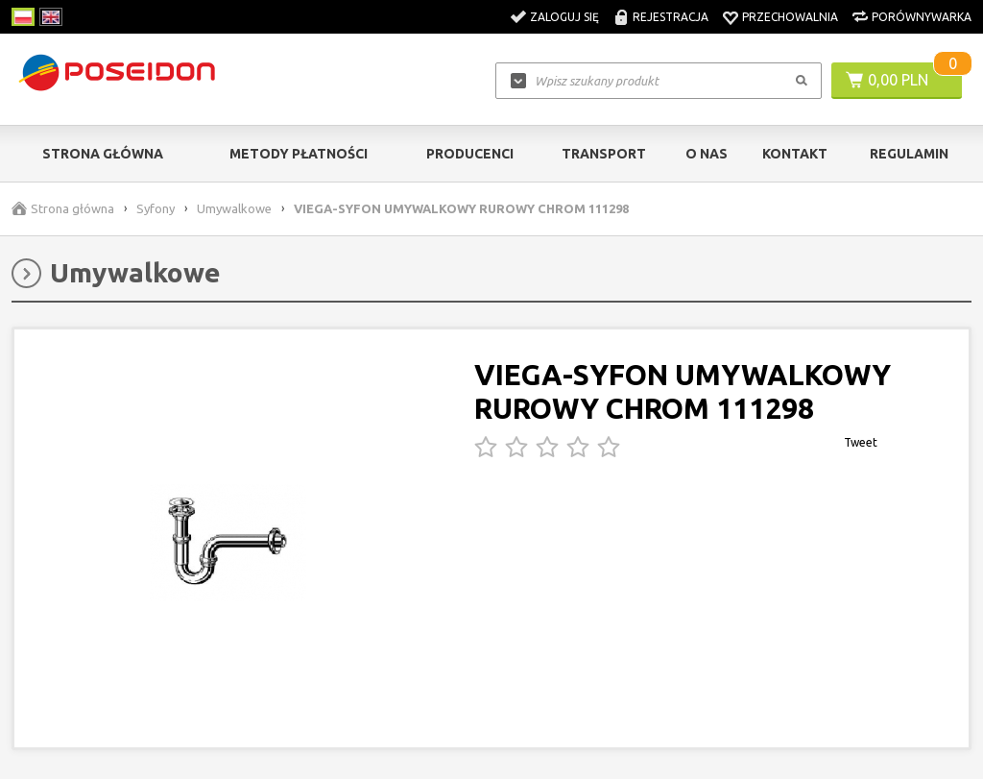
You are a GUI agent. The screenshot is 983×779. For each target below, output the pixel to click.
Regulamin (909, 153)
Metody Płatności (298, 153)
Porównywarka (921, 17)
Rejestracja (670, 17)
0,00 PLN (898, 79)
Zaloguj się (564, 17)
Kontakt (794, 153)
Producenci (470, 153)
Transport (604, 153)
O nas (706, 153)
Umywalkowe (234, 208)
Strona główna (102, 153)
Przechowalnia (790, 17)
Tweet (860, 442)
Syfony (155, 208)
